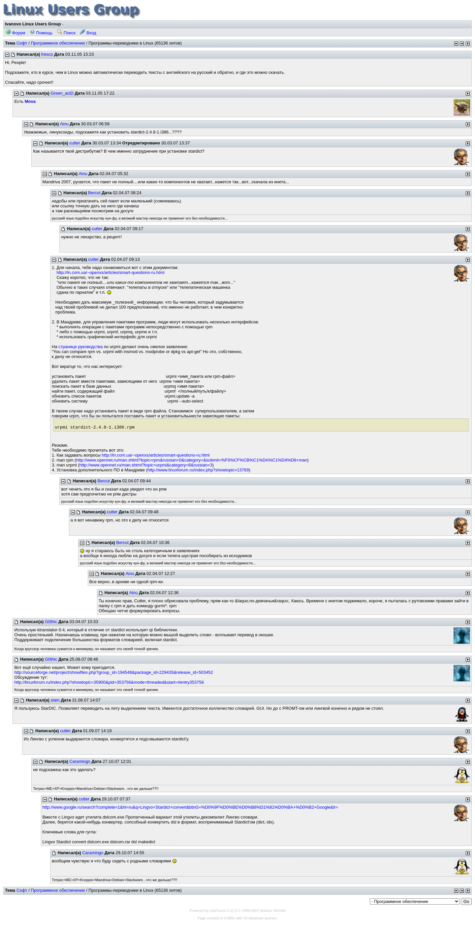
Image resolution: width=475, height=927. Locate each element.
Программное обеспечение (58, 43)
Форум (15, 32)
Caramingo (79, 761)
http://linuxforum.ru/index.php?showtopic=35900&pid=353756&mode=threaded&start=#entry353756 (109, 682)
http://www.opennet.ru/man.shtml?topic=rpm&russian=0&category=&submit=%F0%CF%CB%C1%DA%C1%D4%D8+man (191, 460)
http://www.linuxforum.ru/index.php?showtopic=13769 (198, 469)
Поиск (66, 32)
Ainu (64, 123)
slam (55, 700)
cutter (74, 142)
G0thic (51, 621)
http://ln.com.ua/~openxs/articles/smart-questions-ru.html (110, 272)
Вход (88, 32)
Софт (21, 43)
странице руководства (80, 346)
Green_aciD (62, 93)
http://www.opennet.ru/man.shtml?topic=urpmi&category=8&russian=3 (145, 465)
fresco (47, 54)
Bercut (94, 192)
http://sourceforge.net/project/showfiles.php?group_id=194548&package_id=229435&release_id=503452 (113, 672)
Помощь (41, 32)
